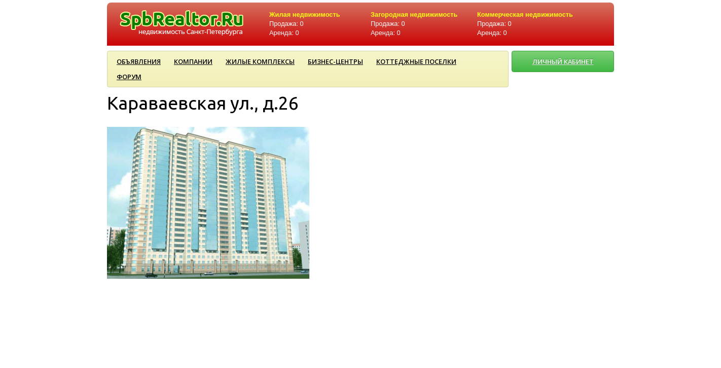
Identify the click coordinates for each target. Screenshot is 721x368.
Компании (193, 61)
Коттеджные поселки (416, 61)
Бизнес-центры (335, 61)
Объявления (139, 61)
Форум (129, 76)
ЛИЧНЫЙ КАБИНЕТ (563, 61)
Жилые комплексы (260, 61)
